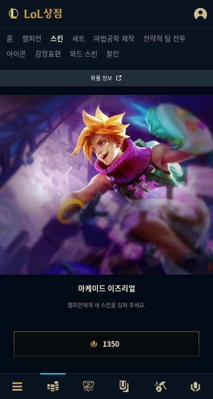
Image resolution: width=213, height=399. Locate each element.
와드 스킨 (83, 53)
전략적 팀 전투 (164, 38)
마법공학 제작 (114, 38)
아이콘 (16, 53)
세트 (78, 38)
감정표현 (48, 53)
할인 (112, 53)
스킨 (56, 38)
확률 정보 (106, 78)
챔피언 (32, 38)
